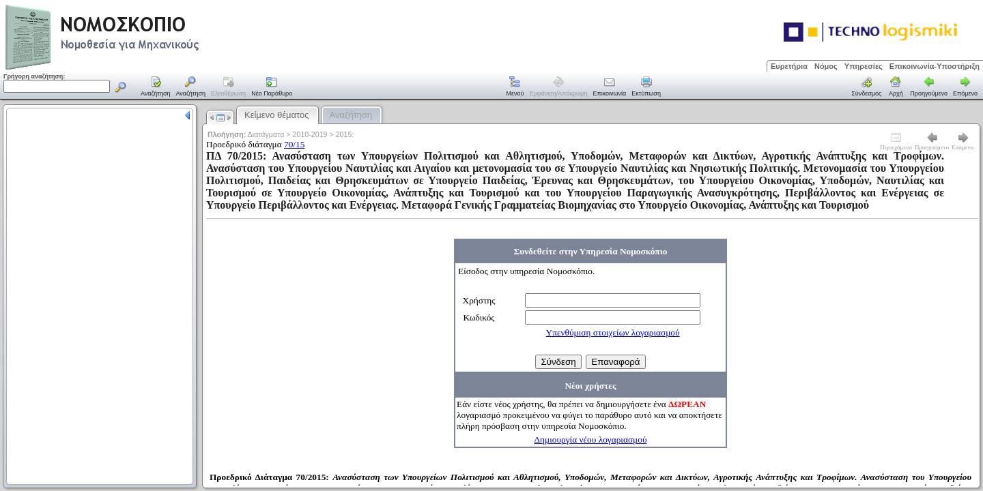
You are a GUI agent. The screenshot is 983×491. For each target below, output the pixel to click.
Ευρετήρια (789, 66)
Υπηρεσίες (863, 66)
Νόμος (826, 66)
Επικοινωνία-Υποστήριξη (934, 66)
